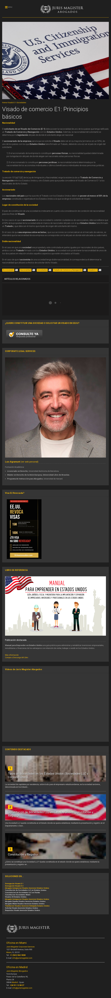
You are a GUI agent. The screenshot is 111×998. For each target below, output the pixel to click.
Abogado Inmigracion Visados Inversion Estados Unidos (27, 888)
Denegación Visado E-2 (14, 886)
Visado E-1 (12, 103)
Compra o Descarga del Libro (16, 658)
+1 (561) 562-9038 (17, 955)
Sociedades (21, 103)
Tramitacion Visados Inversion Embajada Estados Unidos (27, 906)
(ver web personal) (21, 461)
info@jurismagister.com (22, 958)
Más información (12, 655)
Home (4, 103)
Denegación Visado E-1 (14, 884)
